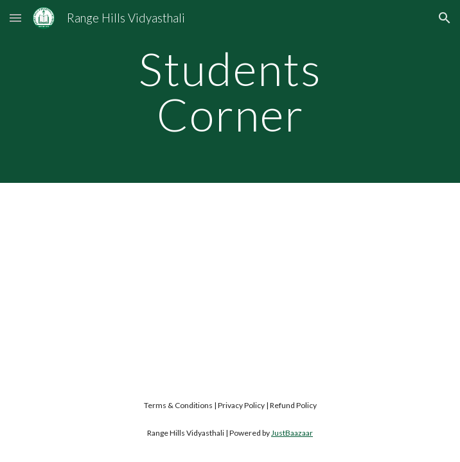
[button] (15, 17)
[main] (230, 91)
